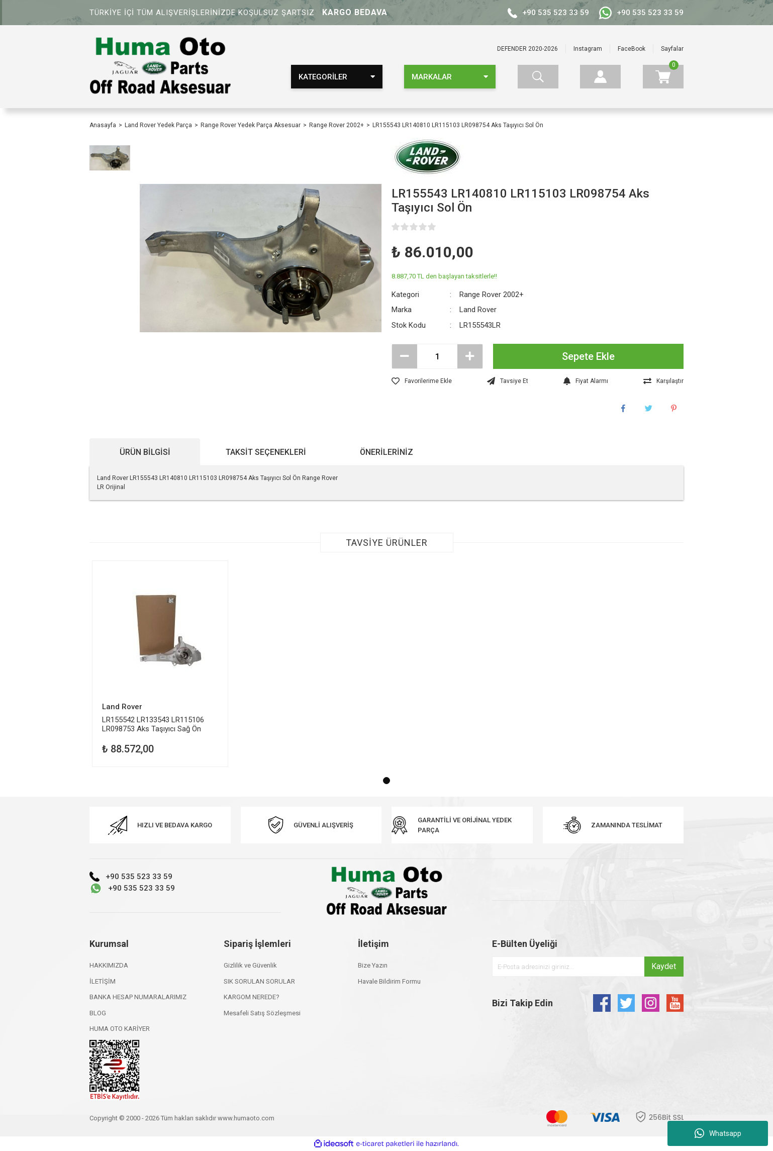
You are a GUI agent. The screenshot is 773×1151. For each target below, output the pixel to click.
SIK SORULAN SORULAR (259, 981)
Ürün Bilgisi (145, 452)
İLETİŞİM (102, 981)
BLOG (97, 1013)
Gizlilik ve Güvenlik (250, 965)
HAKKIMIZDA (108, 965)
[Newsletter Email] (588, 966)
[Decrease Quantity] (404, 356)
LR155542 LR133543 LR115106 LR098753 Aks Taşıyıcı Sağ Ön (153, 724)
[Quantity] (437, 356)
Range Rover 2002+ (491, 294)
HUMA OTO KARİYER (119, 1028)
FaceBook (631, 48)
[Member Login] (600, 76)
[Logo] (160, 65)
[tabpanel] (160, 663)
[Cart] (663, 76)
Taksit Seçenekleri (266, 452)
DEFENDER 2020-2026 (527, 48)
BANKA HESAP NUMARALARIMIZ (137, 997)
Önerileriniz (386, 452)
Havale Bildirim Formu (389, 981)
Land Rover (478, 309)
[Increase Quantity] (469, 356)
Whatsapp (718, 1133)
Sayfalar (672, 48)
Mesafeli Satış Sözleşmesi (262, 1013)
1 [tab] (386, 780)
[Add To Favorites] (422, 381)
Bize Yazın (373, 965)
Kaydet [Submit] (663, 966)
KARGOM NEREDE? (251, 997)
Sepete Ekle (588, 356)
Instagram (587, 48)
